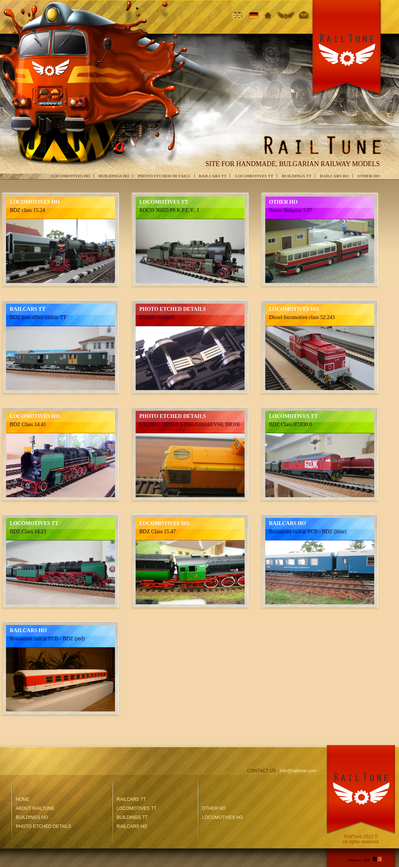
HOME (22, 799)
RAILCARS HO (334, 176)
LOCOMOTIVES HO (70, 176)
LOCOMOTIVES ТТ (254, 176)
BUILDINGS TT (296, 176)
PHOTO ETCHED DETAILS (164, 176)
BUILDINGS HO (114, 176)
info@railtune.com (298, 770)
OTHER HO (368, 176)
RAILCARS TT (213, 176)
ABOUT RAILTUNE (35, 808)
